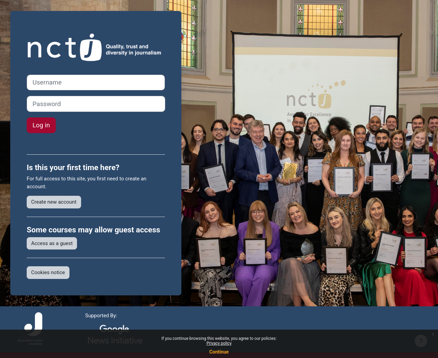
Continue (219, 352)
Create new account (54, 202)
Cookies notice (48, 272)
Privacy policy (218, 343)
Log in (41, 125)
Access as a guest (52, 243)
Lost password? (45, 142)
